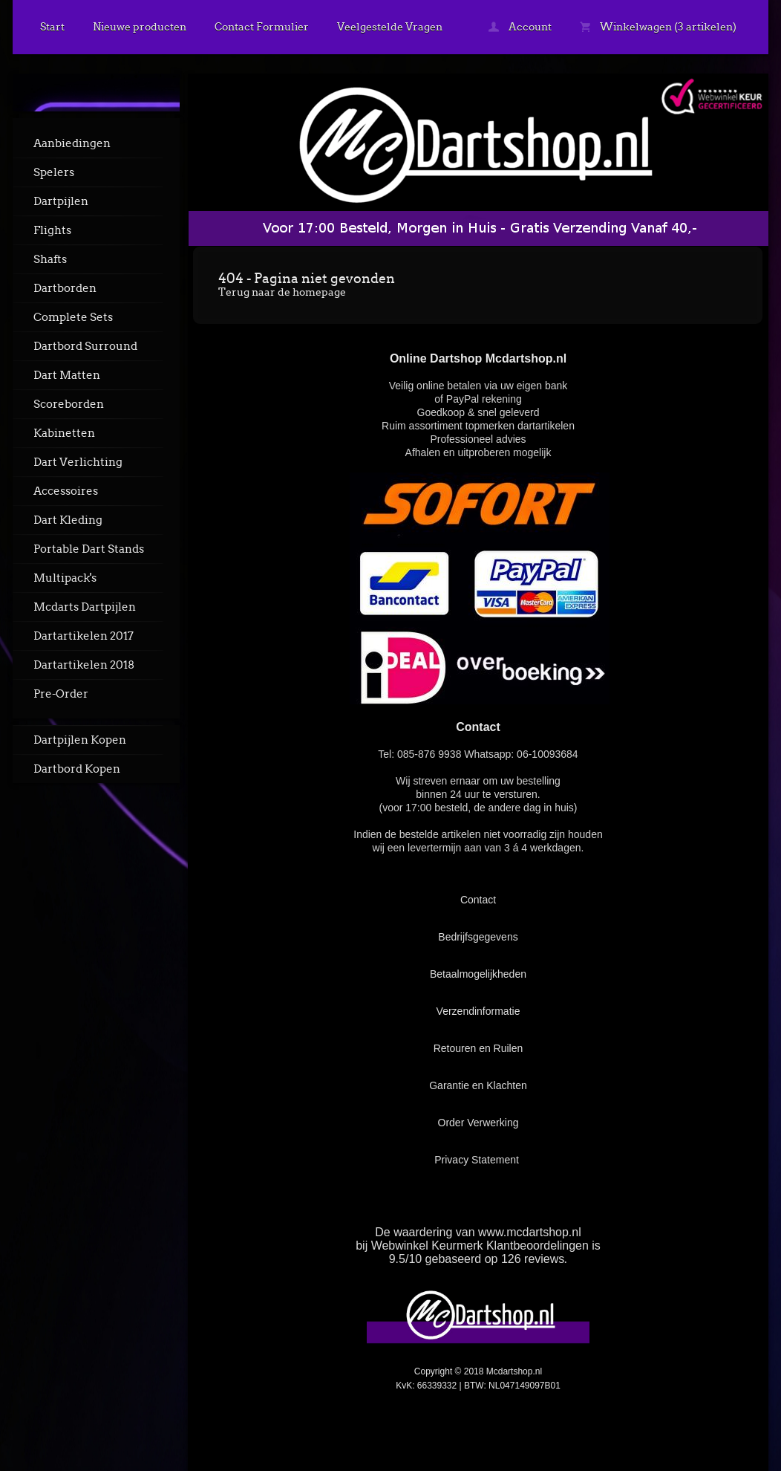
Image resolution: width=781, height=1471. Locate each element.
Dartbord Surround (85, 346)
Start (52, 27)
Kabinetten (64, 433)
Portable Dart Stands (88, 549)
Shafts (50, 259)
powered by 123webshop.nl (675, 1424)
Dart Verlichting (77, 462)
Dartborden (65, 288)
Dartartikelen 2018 (83, 665)
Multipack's (65, 578)
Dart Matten (66, 375)
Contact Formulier (262, 27)
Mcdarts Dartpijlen (84, 607)
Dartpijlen (60, 201)
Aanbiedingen (72, 143)
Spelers (53, 172)
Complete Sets (73, 317)
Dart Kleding (67, 520)
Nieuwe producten (139, 27)
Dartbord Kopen (76, 769)
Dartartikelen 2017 (83, 636)
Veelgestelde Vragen (389, 27)
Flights (52, 230)
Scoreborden (68, 404)
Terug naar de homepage (282, 292)
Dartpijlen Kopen (79, 740)
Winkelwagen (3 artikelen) (658, 27)
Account (520, 27)
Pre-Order (60, 694)
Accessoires (65, 491)
